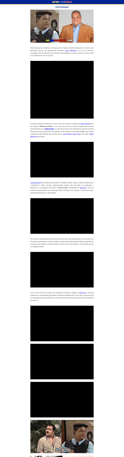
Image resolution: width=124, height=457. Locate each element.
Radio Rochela (49, 129)
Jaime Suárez (67, 134)
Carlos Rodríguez (70, 50)
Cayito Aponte (84, 124)
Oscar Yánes (77, 134)
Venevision (82, 188)
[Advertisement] (62, 72)
